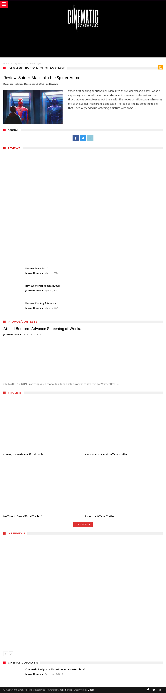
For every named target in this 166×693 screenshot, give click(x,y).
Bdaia (91, 689)
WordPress (66, 689)
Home (6, 63)
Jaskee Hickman (14, 83)
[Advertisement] (83, 44)
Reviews (53, 83)
